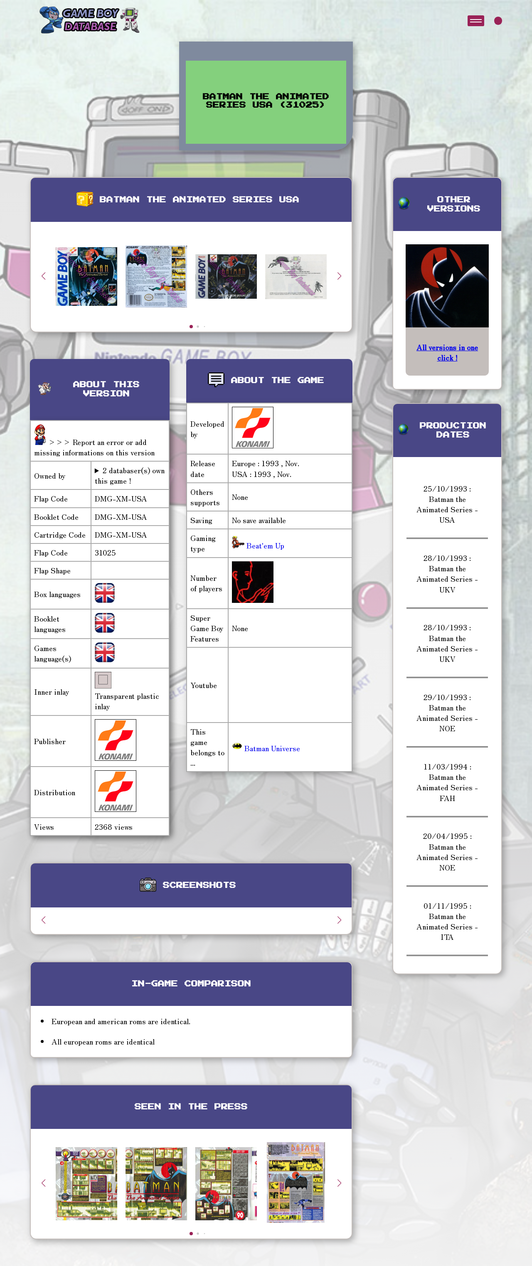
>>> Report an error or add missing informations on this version (94, 446)
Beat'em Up (264, 545)
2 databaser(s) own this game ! (130, 475)
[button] (339, 276)
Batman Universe (266, 747)
